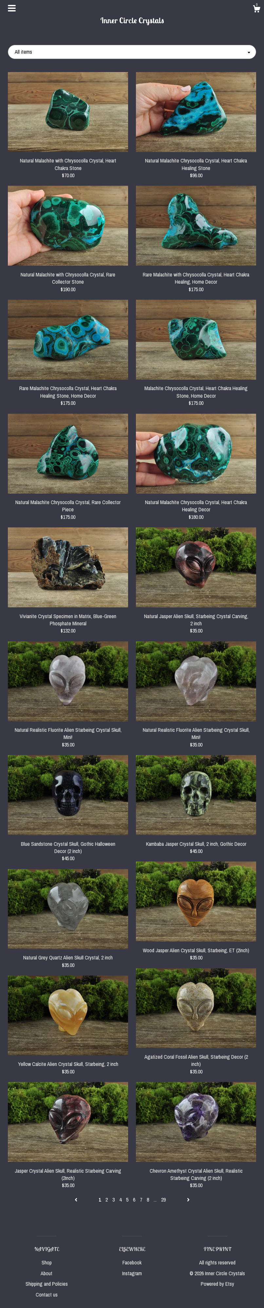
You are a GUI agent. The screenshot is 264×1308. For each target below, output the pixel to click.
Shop (47, 1262)
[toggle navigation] (12, 8)
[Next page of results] (188, 1199)
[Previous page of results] (76, 1199)
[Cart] (256, 10)
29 (163, 1199)
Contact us (47, 1294)
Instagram (132, 1273)
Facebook (132, 1262)
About (46, 1273)
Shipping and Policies (47, 1283)
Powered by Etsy (217, 1283)
